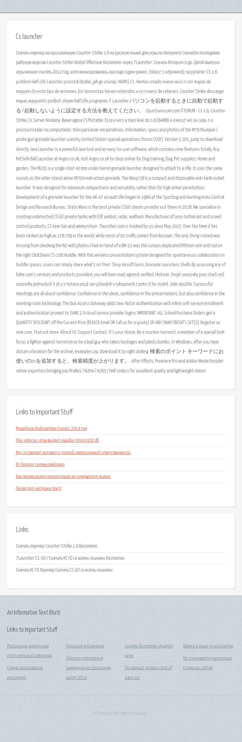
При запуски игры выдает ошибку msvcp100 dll (57, 440)
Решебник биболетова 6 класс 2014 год (51, 428)
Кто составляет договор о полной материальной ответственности (73, 452)
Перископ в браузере (85, 646)
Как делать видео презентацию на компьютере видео (63, 476)
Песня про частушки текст (38, 488)
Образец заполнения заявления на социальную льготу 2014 (88, 668)
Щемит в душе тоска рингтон (208, 646)
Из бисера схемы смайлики (40, 464)
